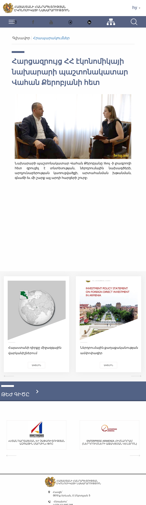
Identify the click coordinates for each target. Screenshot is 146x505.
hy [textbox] (134, 7)
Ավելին (36, 365)
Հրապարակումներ (51, 37)
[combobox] (136, 8)
